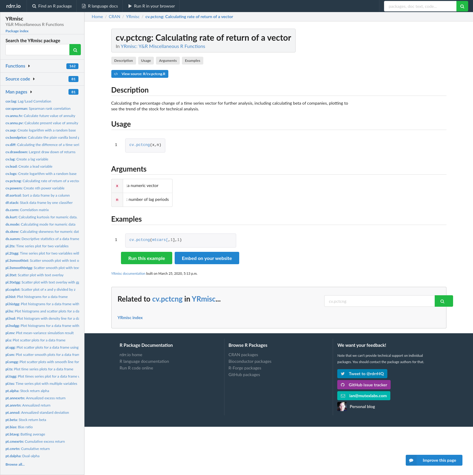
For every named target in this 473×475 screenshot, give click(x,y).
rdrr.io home (131, 353)
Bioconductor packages (250, 360)
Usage (146, 60)
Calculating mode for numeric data (40, 224)
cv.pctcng (139, 145)
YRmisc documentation (128, 272)
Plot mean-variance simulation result (39, 333)
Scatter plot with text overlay (34, 275)
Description (123, 60)
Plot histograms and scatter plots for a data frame (49, 311)
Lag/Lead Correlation (28, 101)
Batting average (25, 434)
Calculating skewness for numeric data (43, 231)
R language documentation (144, 360)
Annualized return (27, 405)
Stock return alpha (27, 390)
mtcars (159, 239)
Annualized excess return (35, 398)
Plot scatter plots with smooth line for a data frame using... (58, 361)
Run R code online (136, 366)
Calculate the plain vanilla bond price (45, 137)
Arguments (168, 60)
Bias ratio (19, 427)
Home (97, 16)
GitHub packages (244, 373)
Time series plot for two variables (36, 246)
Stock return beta (25, 419)
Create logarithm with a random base (40, 130)
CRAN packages (243, 353)
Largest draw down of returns (40, 152)
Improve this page (431, 460)
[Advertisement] (401, 119)
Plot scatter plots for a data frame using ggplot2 (48, 347)
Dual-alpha (22, 456)
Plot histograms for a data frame (36, 296)
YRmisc (204, 297)
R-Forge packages (245, 366)
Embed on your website (207, 257)
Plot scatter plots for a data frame (35, 340)
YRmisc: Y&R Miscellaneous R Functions (163, 46)
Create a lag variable (26, 159)
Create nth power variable (35, 188)
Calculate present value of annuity (41, 123)
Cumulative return (27, 448)
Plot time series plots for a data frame (39, 369)
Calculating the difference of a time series (44, 144)
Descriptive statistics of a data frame (42, 238)
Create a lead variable (28, 166)
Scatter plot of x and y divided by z (40, 289)
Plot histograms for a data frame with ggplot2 (48, 304)
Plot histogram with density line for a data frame (49, 318)
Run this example (146, 257)
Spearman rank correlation (38, 108)
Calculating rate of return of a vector (42, 181)
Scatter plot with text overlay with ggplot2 (46, 282)
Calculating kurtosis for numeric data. (41, 217)
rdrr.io (13, 5)
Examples (192, 60)
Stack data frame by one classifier (39, 202)
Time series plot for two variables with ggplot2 (49, 253)
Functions (15, 65)
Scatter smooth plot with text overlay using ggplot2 (59, 267)
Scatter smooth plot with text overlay (46, 260)
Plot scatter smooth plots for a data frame (43, 354)
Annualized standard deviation (37, 412)
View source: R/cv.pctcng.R (139, 73)
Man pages (16, 91)
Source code (17, 78)
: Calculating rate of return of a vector (189, 16)
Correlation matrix (27, 209)
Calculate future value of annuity (40, 115)
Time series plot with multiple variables (41, 383)
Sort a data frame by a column (37, 195)
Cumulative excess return (35, 441)
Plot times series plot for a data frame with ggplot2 (51, 376)
